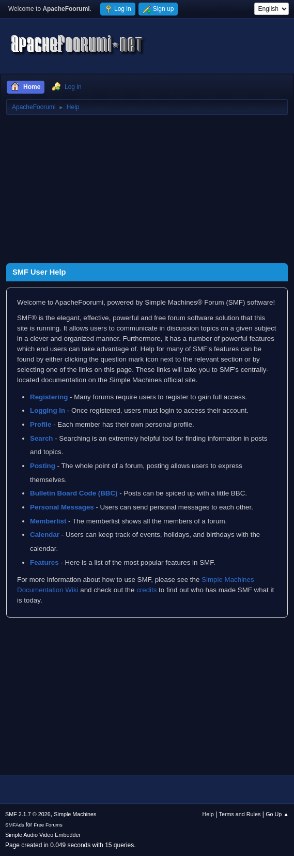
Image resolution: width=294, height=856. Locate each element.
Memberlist (48, 521)
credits (146, 590)
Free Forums (48, 825)
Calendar (44, 534)
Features (44, 562)
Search (41, 438)
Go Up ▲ (277, 814)
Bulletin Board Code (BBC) (74, 493)
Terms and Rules (240, 814)
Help (208, 814)
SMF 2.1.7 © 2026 (28, 814)
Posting (42, 466)
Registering (49, 397)
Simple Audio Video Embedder (43, 835)
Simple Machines (75, 814)
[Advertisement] (147, 190)
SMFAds (14, 825)
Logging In (47, 410)
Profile (40, 424)
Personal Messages (62, 507)
